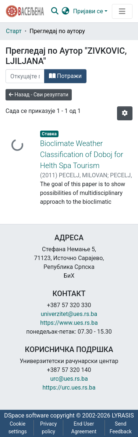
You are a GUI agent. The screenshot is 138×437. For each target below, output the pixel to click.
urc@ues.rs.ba (69, 378)
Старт (14, 31)
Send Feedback (121, 427)
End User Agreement (83, 427)
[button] (66, 11)
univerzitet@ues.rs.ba (69, 313)
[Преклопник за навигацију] (122, 11)
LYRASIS (123, 415)
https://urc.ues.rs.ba (69, 387)
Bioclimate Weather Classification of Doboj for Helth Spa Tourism (81, 154)
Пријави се (88, 11)
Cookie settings (17, 427)
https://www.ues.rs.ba (69, 322)
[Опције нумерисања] (124, 113)
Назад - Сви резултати (38, 94)
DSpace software (26, 415)
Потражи (65, 75)
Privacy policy (48, 427)
